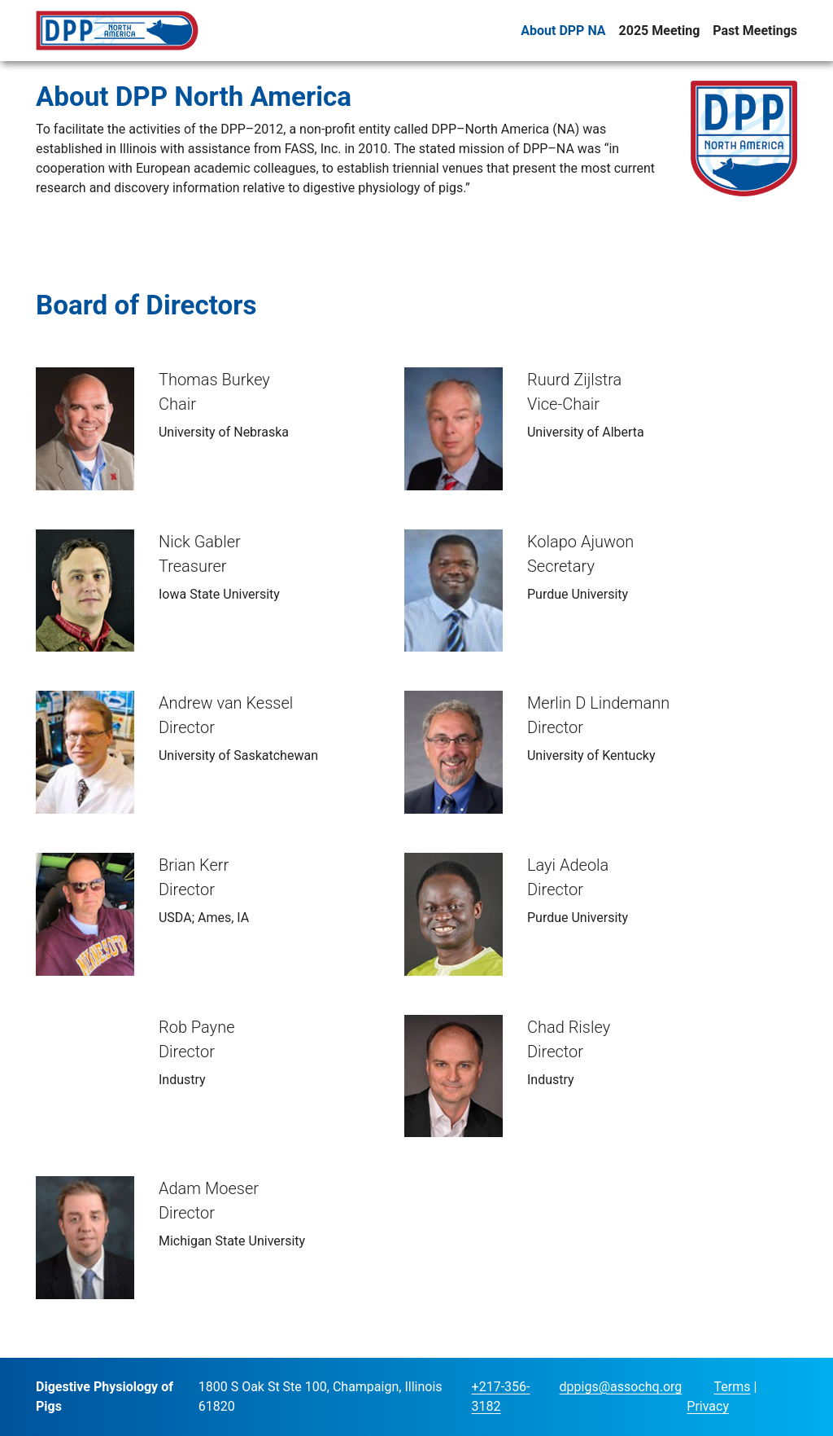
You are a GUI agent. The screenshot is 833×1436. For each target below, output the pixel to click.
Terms (732, 1386)
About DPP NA (563, 30)
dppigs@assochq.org (621, 1386)
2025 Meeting (659, 30)
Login (699, 1388)
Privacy (708, 1406)
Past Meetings (755, 30)
